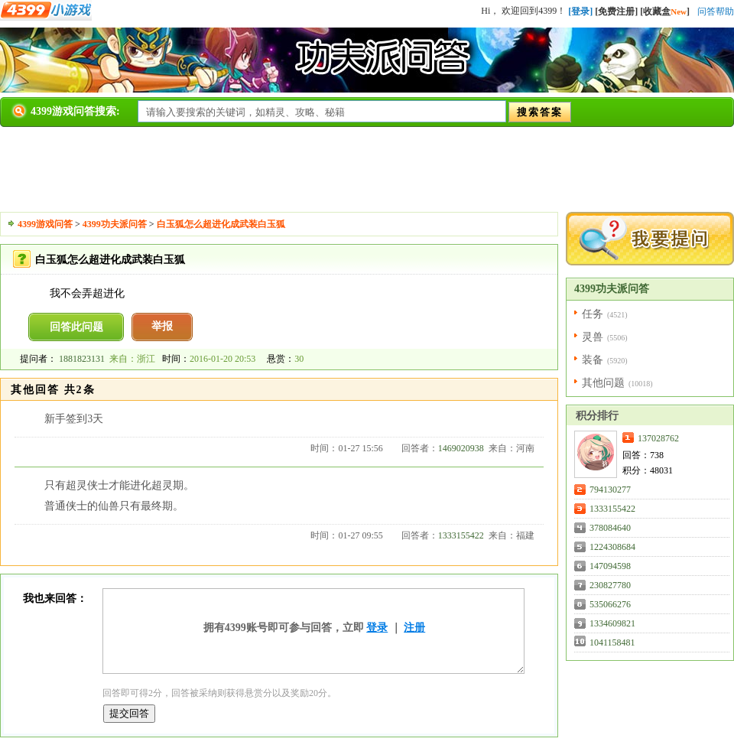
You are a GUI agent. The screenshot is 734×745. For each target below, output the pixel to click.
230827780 (610, 585)
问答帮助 (715, 11)
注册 (414, 627)
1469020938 (461, 448)
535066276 (610, 604)
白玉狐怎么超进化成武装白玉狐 (221, 224)
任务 (592, 314)
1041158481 (612, 642)
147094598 (610, 566)
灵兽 (592, 337)
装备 (592, 360)
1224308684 (612, 547)
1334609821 (612, 623)
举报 (162, 326)
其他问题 (603, 383)
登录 (377, 627)
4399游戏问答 (45, 224)
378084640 (610, 527)
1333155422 (461, 535)
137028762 (658, 438)
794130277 (610, 489)
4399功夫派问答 (115, 224)
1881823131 (82, 358)
